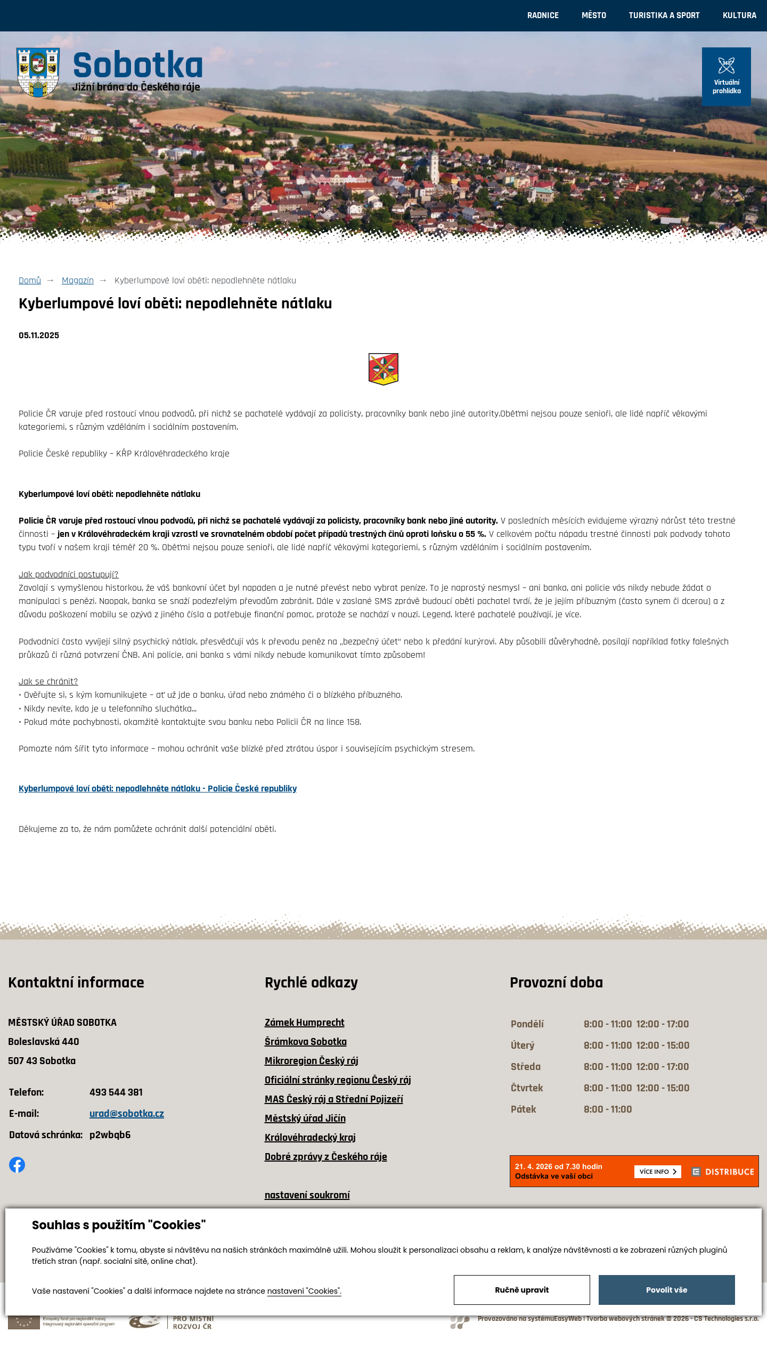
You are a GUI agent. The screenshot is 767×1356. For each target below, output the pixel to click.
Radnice (543, 15)
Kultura (739, 15)
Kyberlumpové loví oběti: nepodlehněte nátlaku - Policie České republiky (158, 788)
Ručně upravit (522, 1290)
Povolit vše (666, 1290)
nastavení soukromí (307, 1195)
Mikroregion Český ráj (311, 1061)
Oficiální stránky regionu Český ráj (338, 1080)
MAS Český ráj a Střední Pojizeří (334, 1099)
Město (594, 15)
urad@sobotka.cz (126, 1114)
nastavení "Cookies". (304, 1291)
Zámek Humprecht (305, 1023)
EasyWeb (568, 1319)
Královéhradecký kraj (310, 1138)
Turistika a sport (664, 15)
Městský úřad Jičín (305, 1118)
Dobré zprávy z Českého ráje (326, 1157)
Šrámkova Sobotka (306, 1042)
